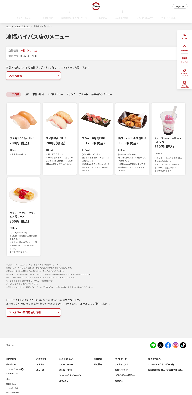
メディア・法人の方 (144, 18)
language (180, 6)
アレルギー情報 (12, 371)
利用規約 (119, 363)
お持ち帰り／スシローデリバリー (76, 18)
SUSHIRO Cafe (66, 342)
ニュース (40, 352)
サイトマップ (120, 342)
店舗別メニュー (12, 367)
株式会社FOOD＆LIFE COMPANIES (165, 352)
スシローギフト (66, 352)
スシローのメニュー (25, 18)
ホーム (8, 26)
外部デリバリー (12, 356)
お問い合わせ (121, 352)
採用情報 (98, 347)
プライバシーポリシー (125, 358)
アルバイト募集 (168, 18)
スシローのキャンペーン (70, 358)
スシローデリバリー (15, 352)
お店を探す (48, 18)
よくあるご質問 (121, 18)
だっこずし (63, 363)
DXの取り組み (154, 342)
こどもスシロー (66, 347)
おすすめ (103, 18)
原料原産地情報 (12, 375)
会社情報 (98, 342)
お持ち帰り (11, 342)
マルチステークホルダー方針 (161, 347)
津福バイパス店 (28, 50)
